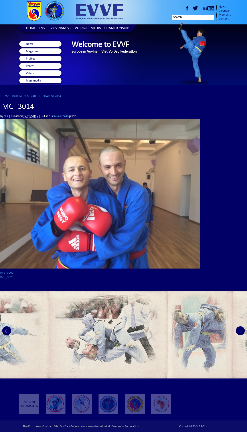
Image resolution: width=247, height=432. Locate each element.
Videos (30, 73)
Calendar (224, 11)
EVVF (43, 28)
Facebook (187, 8)
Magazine (32, 51)
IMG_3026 (6, 277)
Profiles (30, 59)
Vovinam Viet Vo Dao (69, 28)
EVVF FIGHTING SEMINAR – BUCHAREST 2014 (30, 96)
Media (96, 28)
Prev (6, 330)
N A (6, 116)
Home (31, 28)
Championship (116, 28)
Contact (224, 19)
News (222, 7)
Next (240, 330)
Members (225, 15)
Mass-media (33, 81)
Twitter (196, 8)
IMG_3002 (6, 273)
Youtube (208, 8)
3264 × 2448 (61, 116)
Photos (30, 66)
